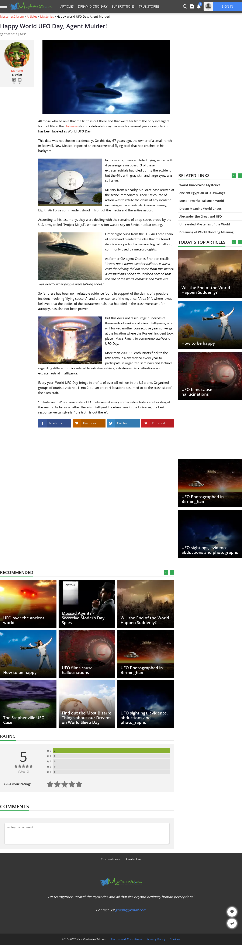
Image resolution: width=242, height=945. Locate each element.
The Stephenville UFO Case (24, 720)
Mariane (17, 70)
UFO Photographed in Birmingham (203, 499)
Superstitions (123, 6)
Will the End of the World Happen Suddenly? (206, 290)
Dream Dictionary (92, 6)
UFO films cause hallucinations (197, 392)
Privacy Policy (155, 939)
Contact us (133, 859)
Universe (71, 126)
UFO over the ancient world (23, 620)
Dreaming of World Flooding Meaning (206, 232)
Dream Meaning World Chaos (200, 209)
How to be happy (198, 343)
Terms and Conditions (126, 939)
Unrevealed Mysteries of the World (204, 224)
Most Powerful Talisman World (201, 201)
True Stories (149, 6)
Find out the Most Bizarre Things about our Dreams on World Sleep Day (86, 717)
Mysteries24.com (12, 16)
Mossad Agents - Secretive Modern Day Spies (83, 617)
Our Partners (110, 859)
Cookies (175, 939)
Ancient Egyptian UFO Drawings (202, 193)
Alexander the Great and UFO (200, 216)
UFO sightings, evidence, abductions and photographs (210, 550)
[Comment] (87, 833)
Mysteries (47, 16)
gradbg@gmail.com (130, 910)
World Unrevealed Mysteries (199, 185)
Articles (67, 6)
